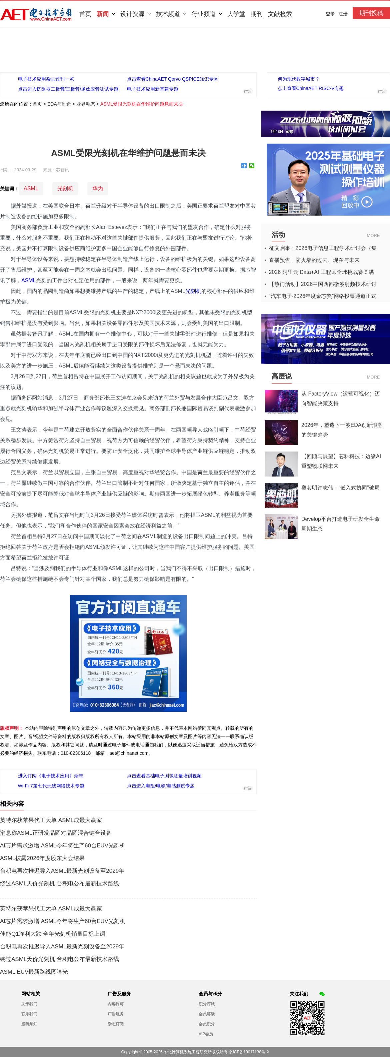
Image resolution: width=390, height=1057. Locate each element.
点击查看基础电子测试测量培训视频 (164, 775)
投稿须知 (29, 1024)
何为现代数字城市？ (299, 79)
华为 (97, 188)
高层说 (282, 376)
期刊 (257, 14)
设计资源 (135, 14)
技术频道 (171, 14)
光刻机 (65, 188)
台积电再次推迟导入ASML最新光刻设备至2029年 (62, 871)
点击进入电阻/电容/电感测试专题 (161, 785)
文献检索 (280, 14)
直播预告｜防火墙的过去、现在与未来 (314, 260)
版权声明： (11, 728)
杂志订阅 (116, 1024)
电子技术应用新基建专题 (152, 89)
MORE (373, 235)
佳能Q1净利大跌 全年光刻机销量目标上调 (52, 934)
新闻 (106, 14)
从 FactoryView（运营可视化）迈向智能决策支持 (340, 398)
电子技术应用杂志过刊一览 (46, 79)
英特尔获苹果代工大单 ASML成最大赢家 (51, 820)
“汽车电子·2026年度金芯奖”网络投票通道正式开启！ (323, 296)
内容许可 (116, 1004)
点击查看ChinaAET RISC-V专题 (311, 88)
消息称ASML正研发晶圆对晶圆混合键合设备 (56, 833)
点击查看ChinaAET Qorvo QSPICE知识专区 (172, 79)
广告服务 (116, 1014)
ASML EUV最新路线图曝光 (34, 972)
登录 (330, 13)
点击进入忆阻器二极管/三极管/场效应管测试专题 (68, 89)
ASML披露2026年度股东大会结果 (42, 858)
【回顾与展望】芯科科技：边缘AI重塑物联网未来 (341, 461)
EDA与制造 (59, 104)
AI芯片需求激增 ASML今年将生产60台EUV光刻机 (62, 846)
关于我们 (29, 1004)
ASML (31, 188)
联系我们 (29, 1014)
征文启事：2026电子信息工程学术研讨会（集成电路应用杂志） (323, 248)
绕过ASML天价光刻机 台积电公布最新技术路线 (59, 884)
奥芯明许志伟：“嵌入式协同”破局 (340, 488)
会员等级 (207, 1014)
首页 (85, 14)
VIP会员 (206, 1034)
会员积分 (207, 1024)
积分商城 (207, 1004)
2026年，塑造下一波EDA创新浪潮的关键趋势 (342, 430)
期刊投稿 (371, 13)
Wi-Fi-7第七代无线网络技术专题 (51, 785)
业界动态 (85, 104)
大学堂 (236, 14)
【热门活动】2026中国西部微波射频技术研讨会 (323, 284)
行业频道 (207, 14)
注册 (343, 13)
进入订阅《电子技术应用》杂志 (50, 775)
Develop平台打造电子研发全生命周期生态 (340, 523)
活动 (278, 234)
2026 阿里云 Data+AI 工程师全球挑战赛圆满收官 (321, 272)
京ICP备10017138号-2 (249, 1052)
